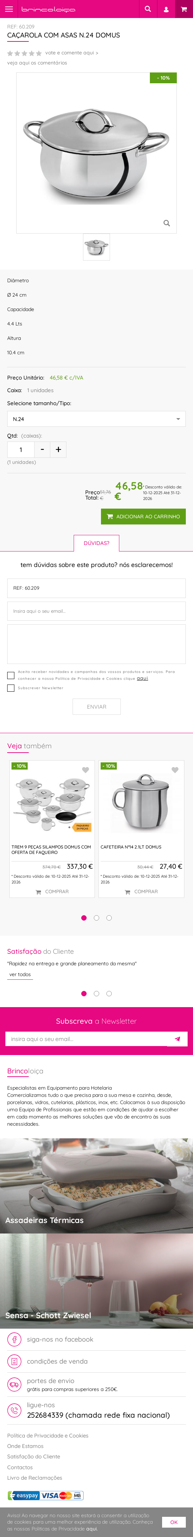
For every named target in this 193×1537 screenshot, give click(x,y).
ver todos (20, 974)
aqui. (92, 1528)
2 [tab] (96, 993)
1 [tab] (84, 993)
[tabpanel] (96, 963)
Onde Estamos (25, 1446)
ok (174, 1522)
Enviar (96, 706)
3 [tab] (109, 993)
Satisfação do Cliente (33, 1456)
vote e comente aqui (69, 52)
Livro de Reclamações (34, 1477)
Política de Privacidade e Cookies (47, 1435)
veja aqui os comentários (37, 62)
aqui (142, 678)
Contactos (20, 1467)
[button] (84, 918)
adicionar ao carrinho (143, 516)
